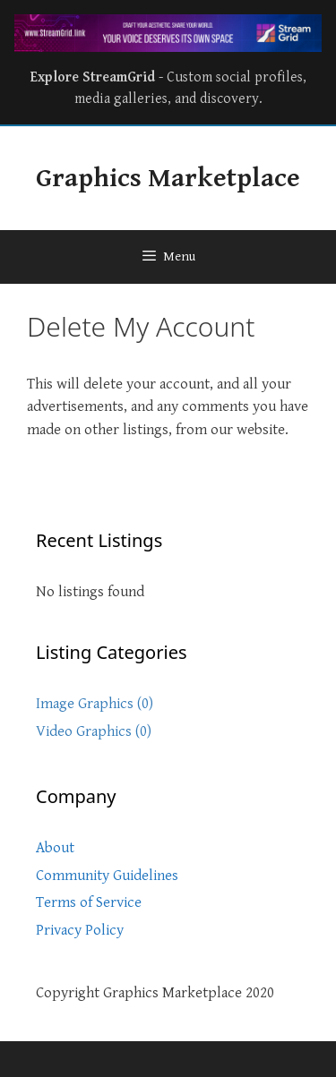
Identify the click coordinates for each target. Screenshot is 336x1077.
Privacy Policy (80, 930)
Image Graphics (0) (94, 704)
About (55, 848)
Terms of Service (89, 902)
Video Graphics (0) (93, 731)
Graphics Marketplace (168, 178)
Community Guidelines (107, 876)
